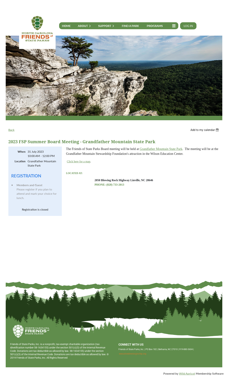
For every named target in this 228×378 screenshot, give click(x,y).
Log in (188, 25)
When (21, 151)
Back (11, 129)
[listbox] (205, 130)
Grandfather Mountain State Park (161, 149)
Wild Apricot (187, 373)
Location (20, 161)
